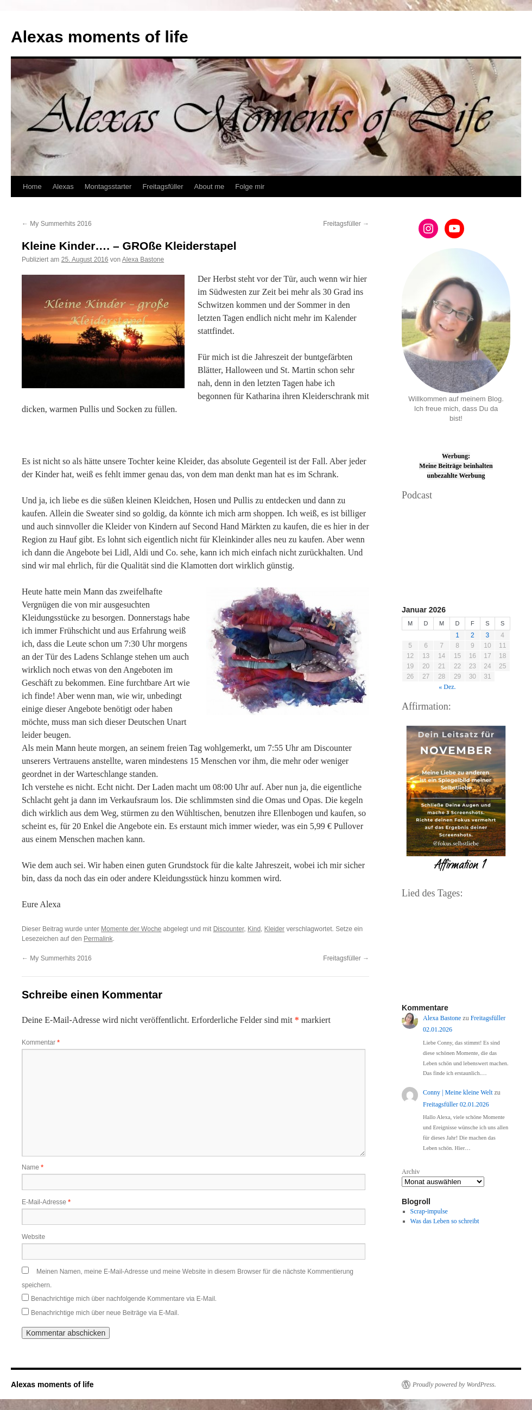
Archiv (411, 1171)
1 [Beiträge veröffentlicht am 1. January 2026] (457, 635)
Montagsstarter (108, 186)
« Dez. (447, 687)
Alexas (63, 186)
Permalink (98, 939)
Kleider (274, 929)
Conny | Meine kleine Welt (458, 1092)
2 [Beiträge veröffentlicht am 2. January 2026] (472, 635)
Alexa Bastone (143, 259)
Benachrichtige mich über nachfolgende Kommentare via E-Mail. (124, 1298)
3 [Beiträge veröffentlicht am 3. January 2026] (488, 635)
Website (33, 1237)
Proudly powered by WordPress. (454, 1384)
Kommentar (41, 1042)
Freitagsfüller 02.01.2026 (456, 1104)
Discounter (228, 929)
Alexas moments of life (99, 37)
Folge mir (249, 186)
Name (32, 1167)
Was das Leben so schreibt (444, 1221)
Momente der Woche (131, 929)
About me (209, 186)
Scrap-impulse (429, 1211)
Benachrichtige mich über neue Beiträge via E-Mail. (105, 1313)
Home (32, 186)
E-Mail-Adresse (46, 1202)
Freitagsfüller (162, 186)
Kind (254, 929)
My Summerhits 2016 (57, 223)
